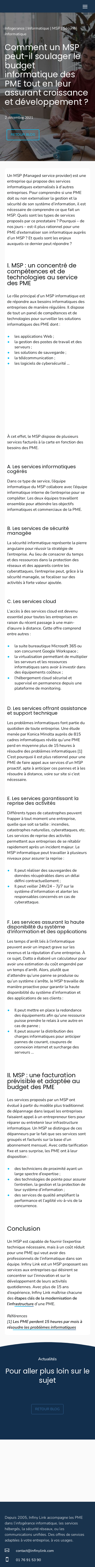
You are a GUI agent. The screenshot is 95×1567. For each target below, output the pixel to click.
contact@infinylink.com (35, 1550)
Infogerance (15, 28)
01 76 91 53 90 (28, 1560)
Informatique (38, 28)
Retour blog (23, 134)
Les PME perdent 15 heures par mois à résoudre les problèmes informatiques (44, 1324)
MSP (56, 28)
